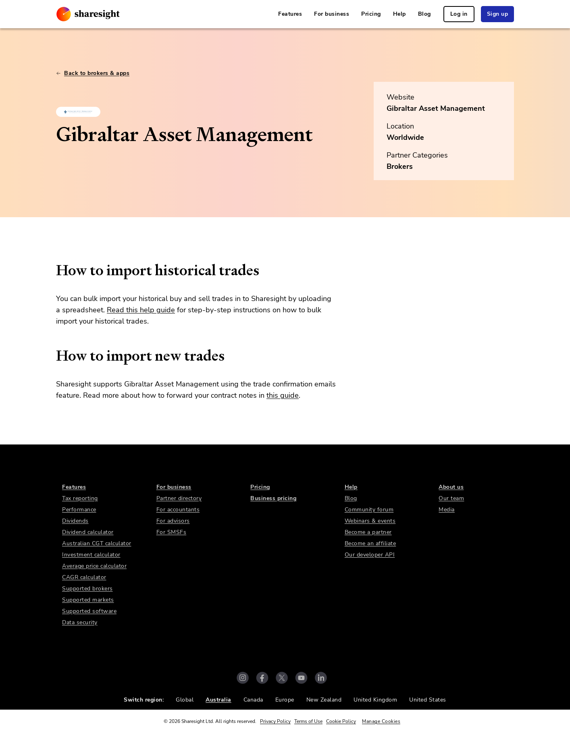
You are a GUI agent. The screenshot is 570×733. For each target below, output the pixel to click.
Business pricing (273, 498)
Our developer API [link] (370, 555)
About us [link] (451, 487)
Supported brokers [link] (87, 588)
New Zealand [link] (324, 700)
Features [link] (290, 14)
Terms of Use (308, 721)
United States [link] (427, 700)
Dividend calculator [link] (88, 532)
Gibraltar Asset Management (436, 108)
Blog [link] (424, 14)
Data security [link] (80, 622)
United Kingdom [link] (375, 700)
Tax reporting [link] (80, 498)
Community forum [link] (369, 509)
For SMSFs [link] (171, 532)
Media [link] (447, 509)
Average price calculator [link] (94, 566)
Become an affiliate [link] (370, 543)
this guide (282, 395)
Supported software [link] (89, 611)
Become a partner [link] (368, 532)
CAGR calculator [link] (84, 577)
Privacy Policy (275, 721)
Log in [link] (459, 14)
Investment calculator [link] (91, 555)
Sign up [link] (497, 14)
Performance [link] (79, 509)
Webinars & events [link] (370, 521)
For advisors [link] (173, 521)
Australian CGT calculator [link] (96, 543)
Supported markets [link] (88, 600)
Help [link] (399, 14)
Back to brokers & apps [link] (92, 73)
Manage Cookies (381, 721)
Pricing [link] (371, 14)
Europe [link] (284, 700)
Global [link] (184, 700)
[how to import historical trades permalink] (52, 270)
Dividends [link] (75, 521)
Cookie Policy (341, 721)
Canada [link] (253, 700)
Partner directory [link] (179, 498)
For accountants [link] (178, 509)
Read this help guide (141, 310)
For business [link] (331, 14)
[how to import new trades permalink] (52, 355)
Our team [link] (451, 498)
